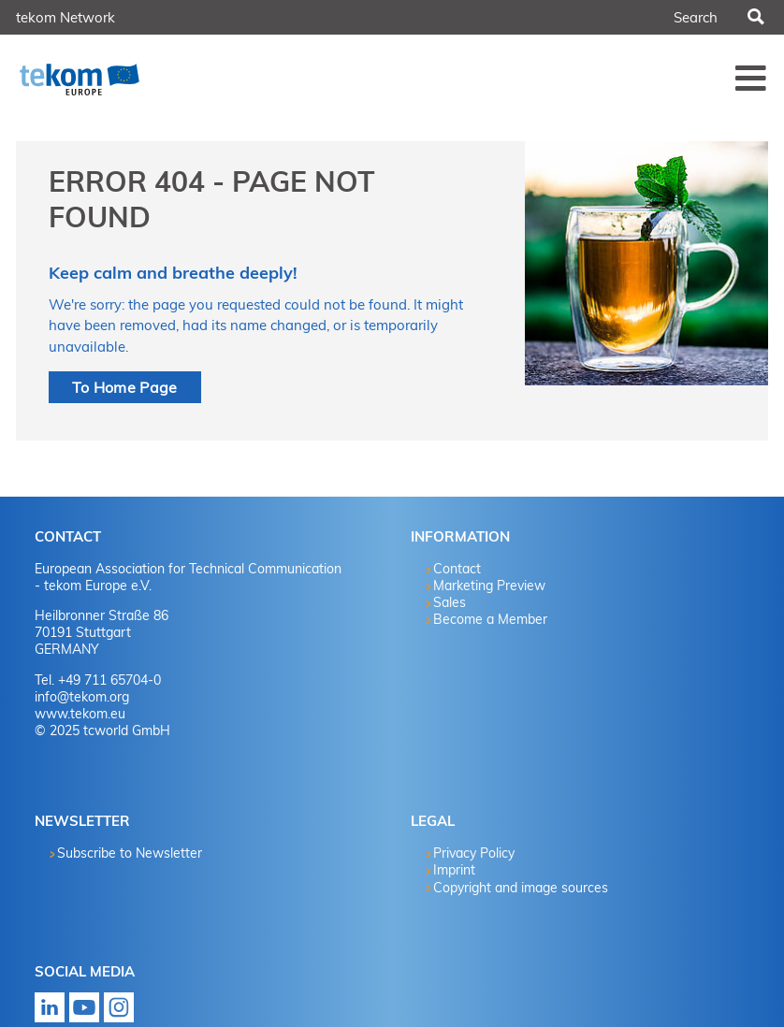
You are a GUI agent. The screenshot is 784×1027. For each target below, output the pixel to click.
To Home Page (125, 387)
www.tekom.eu (80, 713)
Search (755, 17)
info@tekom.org (82, 696)
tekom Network (65, 17)
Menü (751, 77)
